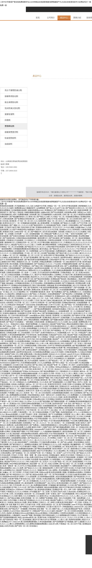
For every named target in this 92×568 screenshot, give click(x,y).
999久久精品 (87, 449)
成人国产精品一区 (68, 305)
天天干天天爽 (46, 403)
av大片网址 (67, 298)
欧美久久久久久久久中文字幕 (47, 229)
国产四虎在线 (8, 519)
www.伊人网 (53, 524)
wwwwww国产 (40, 429)
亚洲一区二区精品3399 (80, 427)
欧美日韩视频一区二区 (29, 498)
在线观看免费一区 (66, 311)
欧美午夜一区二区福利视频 (76, 543)
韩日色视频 (14, 264)
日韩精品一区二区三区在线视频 (12, 247)
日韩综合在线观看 (69, 541)
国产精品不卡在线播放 (15, 322)
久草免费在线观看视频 (11, 311)
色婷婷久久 (43, 361)
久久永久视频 (69, 227)
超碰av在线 (45, 212)
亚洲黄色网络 (5, 438)
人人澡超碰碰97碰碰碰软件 (51, 431)
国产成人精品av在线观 (35, 474)
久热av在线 (71, 492)
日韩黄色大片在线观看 (15, 240)
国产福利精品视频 (15, 539)
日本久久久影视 (12, 277)
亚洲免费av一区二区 (31, 423)
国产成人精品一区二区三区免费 (72, 464)
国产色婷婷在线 (9, 238)
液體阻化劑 (58, 196)
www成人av (62, 547)
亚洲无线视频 (43, 335)
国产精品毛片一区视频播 (18, 509)
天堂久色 (70, 309)
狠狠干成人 (56, 509)
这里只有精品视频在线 (66, 406)
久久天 (42, 481)
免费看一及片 (13, 309)
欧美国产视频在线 (52, 560)
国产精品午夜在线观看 (77, 419)
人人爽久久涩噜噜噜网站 (15, 524)
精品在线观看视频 (51, 487)
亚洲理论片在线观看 (63, 399)
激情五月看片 (37, 427)
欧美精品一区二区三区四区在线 (70, 219)
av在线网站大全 (9, 470)
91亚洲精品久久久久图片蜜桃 (11, 496)
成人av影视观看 (17, 320)
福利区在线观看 (71, 337)
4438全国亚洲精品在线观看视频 (15, 537)
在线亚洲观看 (78, 461)
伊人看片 (72, 365)
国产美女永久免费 (45, 356)
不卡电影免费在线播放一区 (49, 442)
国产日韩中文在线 (67, 468)
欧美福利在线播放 (59, 309)
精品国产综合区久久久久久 (26, 470)
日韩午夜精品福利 (48, 515)
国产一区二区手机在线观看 (54, 474)
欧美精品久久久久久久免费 (23, 300)
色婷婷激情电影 (67, 412)
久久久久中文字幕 (78, 479)
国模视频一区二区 (27, 255)
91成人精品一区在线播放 (51, 541)
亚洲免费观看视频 (30, 522)
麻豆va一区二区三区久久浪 (36, 384)
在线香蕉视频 (63, 429)
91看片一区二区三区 (65, 438)
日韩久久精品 (57, 380)
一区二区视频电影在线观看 (26, 223)
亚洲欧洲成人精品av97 (51, 318)
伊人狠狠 (81, 530)
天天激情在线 (76, 539)
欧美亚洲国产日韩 (78, 388)
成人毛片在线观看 (31, 361)
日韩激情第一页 (59, 262)
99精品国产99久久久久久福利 (44, 511)
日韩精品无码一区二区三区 (26, 242)
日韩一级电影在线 (79, 489)
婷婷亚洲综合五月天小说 (80, 245)
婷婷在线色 (69, 408)
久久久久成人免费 (45, 537)
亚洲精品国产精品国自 (43, 532)
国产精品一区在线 (58, 543)
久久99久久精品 (17, 401)
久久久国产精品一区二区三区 (61, 461)
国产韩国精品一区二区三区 (61, 330)
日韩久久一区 (44, 502)
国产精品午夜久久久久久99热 (67, 253)
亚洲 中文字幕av (11, 481)
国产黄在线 (87, 384)
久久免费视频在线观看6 (24, 449)
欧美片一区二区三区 (8, 427)
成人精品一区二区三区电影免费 (63, 410)
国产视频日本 (36, 232)
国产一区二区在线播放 (26, 560)
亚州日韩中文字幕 (28, 227)
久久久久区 (22, 487)
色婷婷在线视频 (75, 519)
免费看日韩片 (25, 386)
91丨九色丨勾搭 (47, 298)
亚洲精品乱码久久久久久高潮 (57, 322)
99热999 (74, 369)
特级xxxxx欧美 (44, 472)
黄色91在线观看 (9, 406)
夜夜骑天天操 (8, 232)
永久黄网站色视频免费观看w (37, 524)
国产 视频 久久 (15, 225)
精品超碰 (10, 283)
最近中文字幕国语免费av (44, 275)
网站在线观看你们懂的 (75, 324)
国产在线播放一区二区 (69, 238)
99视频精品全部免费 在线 (53, 266)
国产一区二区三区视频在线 (28, 481)
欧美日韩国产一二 (26, 309)
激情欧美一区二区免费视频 (38, 550)
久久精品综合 (44, 324)
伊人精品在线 (20, 339)
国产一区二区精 (44, 492)
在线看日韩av (61, 395)
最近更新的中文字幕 (74, 262)
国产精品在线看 (55, 303)
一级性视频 (29, 322)
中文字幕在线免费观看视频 (59, 421)
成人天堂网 (13, 266)
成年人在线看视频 (73, 296)
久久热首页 (55, 257)
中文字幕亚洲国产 (71, 350)
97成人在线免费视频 (29, 328)
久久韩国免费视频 (17, 253)
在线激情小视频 (78, 558)
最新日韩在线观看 (46, 236)
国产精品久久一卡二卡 (80, 399)
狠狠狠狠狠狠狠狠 (13, 565)
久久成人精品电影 (13, 434)
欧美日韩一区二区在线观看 (35, 494)
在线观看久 (78, 459)
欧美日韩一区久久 (77, 446)
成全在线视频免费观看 (64, 477)
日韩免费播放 (58, 408)
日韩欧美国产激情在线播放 (23, 419)
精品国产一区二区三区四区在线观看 (66, 339)
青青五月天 (30, 391)
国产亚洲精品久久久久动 (9, 386)
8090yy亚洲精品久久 (64, 367)
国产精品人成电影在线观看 (59, 562)
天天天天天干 (57, 227)
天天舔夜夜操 (20, 206)
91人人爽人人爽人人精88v (81, 414)
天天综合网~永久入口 (21, 485)
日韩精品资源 (25, 397)
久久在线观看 (31, 477)
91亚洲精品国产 (41, 483)
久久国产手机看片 (26, 414)
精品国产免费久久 (57, 500)
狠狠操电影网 (48, 468)
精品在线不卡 (26, 511)
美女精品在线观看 (41, 354)
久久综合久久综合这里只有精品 (73, 281)
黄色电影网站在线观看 (29, 434)
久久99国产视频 (6, 530)
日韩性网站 (34, 442)
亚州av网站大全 (65, 425)
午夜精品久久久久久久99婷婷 (17, 492)
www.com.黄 (17, 522)
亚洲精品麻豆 (54, 455)
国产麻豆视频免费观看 (61, 427)
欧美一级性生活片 (48, 395)
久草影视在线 (41, 240)
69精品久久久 (79, 526)
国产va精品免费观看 (66, 532)
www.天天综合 (77, 504)
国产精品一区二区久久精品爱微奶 (22, 343)
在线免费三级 (35, 214)
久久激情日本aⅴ (42, 496)
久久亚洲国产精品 (33, 528)
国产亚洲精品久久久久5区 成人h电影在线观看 (71, 210)
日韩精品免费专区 (70, 530)
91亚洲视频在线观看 (29, 363)
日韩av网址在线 (39, 399)
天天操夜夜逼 (37, 406)
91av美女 (28, 365)
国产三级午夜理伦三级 (15, 281)
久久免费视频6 (73, 395)
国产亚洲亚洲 (33, 287)
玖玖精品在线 (81, 410)
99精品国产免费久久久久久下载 (56, 234)
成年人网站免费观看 (31, 320)
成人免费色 (53, 470)
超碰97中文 (15, 363)
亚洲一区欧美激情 (41, 414)
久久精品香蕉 (66, 315)
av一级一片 (4, 403)
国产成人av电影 (67, 442)
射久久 (55, 532)
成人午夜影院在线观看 (82, 214)
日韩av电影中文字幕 (57, 260)
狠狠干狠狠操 (5, 446)
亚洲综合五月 (64, 386)
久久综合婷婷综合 (22, 330)
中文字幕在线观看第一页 (58, 434)
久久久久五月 (48, 358)
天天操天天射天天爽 (12, 227)
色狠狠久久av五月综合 (11, 511)
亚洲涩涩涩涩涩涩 (55, 384)
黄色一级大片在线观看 (62, 498)
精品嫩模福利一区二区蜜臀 (81, 444)
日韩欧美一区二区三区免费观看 (50, 446)
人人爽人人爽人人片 (32, 298)
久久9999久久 (30, 240)
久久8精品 (4, 257)
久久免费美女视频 (13, 436)
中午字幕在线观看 (73, 260)
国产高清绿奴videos (25, 532)
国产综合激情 (54, 238)
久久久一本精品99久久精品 (14, 324)
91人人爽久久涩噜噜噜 (80, 550)
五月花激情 (30, 558)
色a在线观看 (44, 459)
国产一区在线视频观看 (66, 494)
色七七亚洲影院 (76, 393)
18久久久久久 (28, 440)
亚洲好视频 (65, 318)
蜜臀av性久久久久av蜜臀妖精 (40, 270)
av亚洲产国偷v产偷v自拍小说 (19, 479)
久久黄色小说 (31, 217)
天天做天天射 (30, 504)
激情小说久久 (5, 245)
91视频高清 (39, 539)
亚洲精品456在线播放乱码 (21, 285)
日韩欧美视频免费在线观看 (18, 367)
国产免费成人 (35, 425)
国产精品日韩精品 (30, 356)
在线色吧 (10, 303)
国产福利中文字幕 (79, 315)
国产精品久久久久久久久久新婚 (18, 459)
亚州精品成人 (44, 350)
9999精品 (73, 429)
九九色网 (27, 427)
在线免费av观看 (70, 212)
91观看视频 (62, 333)
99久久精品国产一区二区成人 (72, 343)
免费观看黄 (22, 421)
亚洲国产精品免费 (39, 311)
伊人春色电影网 (27, 483)
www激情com (35, 315)
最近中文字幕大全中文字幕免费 (45, 519)
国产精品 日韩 (37, 266)
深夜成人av (82, 212)
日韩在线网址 (74, 225)
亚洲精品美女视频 (31, 378)
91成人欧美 (65, 539)
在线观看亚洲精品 (73, 217)
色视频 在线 (53, 386)
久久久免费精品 (67, 459)
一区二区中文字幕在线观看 (67, 206)
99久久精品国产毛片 (61, 537)
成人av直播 (73, 322)
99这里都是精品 (34, 395)
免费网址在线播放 (31, 444)
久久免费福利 (63, 565)
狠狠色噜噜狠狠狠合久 (49, 425)
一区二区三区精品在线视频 (10, 275)
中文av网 (73, 421)
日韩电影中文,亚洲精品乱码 (55, 296)
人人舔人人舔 (63, 519)
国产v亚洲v (60, 556)
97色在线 (8, 300)
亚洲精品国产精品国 (58, 279)
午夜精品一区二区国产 (54, 453)
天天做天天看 (68, 275)
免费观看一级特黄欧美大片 (54, 416)
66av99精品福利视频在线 (19, 464)
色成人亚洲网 (53, 464)
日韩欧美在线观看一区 (15, 272)
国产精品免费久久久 (82, 436)
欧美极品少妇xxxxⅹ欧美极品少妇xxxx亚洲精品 (30, 513)
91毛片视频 (12, 500)
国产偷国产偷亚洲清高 (81, 425)
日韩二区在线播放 (17, 494)
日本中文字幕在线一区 (39, 303)
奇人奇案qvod (72, 451)
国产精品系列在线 (61, 277)
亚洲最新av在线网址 (75, 472)
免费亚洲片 (4, 217)
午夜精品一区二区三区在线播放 (12, 298)
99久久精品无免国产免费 (59, 378)
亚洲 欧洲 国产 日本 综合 (62, 403)
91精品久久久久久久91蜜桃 (76, 232)
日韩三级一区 (68, 214)
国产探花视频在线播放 (51, 313)
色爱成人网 (75, 341)
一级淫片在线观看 (76, 234)
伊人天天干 (14, 397)
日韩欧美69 (57, 530)
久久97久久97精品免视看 (27, 466)
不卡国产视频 (54, 412)
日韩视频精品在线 (17, 457)
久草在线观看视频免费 (16, 335)
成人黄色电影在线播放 (43, 489)
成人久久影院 (11, 532)
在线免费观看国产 (55, 294)
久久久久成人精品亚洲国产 (18, 442)
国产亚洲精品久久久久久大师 (50, 444)
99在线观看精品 (73, 348)
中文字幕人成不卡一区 (9, 376)
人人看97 (79, 358)
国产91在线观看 (57, 212)
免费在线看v (28, 354)
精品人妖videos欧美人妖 (27, 517)
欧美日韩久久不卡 (81, 313)
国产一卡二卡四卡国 (24, 369)
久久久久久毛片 (52, 481)
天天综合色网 (5, 455)
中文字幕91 (39, 560)
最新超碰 (50, 285)
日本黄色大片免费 (38, 341)
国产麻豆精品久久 (17, 444)
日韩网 (39, 245)
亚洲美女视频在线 (10, 313)
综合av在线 (30, 305)
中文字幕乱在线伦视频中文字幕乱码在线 (54, 388)
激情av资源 (43, 434)
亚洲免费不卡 (85, 341)
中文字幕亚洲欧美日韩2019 (62, 391)
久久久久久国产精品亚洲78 (32, 225)
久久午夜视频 (28, 539)
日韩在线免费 (8, 219)
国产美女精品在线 (15, 440)
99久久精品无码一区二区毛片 (37, 461)
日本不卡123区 (55, 305)
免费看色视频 (83, 421)
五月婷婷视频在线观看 (46, 477)
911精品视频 (84, 363)
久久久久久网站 (47, 277)
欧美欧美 (13, 221)
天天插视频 (55, 223)
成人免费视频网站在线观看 (16, 395)
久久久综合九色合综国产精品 (44, 556)
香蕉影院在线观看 (7, 206)
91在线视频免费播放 (68, 290)
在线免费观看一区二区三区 (13, 345)
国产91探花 (32, 537)
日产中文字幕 (82, 223)
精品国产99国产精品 (58, 324)
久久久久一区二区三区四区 (50, 423)
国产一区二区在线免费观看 (23, 326)
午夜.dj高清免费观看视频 (48, 287)
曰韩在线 (15, 446)
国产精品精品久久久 (17, 541)
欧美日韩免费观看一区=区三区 (75, 397)
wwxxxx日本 (79, 507)
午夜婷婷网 (22, 412)
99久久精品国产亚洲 (83, 494)
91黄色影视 (27, 556)
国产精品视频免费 (79, 345)
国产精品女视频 (14, 498)
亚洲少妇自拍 (84, 272)
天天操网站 (20, 554)
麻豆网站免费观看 (50, 245)
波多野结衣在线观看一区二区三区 (47, 268)
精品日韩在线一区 (17, 318)
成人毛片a (52, 483)
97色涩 (14, 455)
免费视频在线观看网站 (81, 367)
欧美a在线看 (5, 320)
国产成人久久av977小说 (55, 208)
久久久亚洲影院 (29, 496)
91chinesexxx (5, 363)
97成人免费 (29, 457)
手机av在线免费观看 (34, 541)
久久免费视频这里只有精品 (66, 515)
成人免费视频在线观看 (39, 485)
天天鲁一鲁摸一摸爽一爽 (27, 455)
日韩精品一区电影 (48, 337)
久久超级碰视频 (20, 307)
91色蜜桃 (35, 545)
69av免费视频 (66, 268)
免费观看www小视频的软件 (25, 208)
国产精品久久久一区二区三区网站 (42, 367)
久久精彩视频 (55, 459)
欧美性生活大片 (9, 223)
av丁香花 (66, 446)
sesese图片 (4, 328)
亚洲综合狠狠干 (22, 296)
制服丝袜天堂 (43, 470)
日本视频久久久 (27, 275)
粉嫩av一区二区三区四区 (12, 472)
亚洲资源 (56, 315)
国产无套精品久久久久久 (43, 264)
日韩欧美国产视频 (45, 408)
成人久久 (19, 393)
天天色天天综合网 (69, 240)
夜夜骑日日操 (16, 535)
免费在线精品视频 (63, 479)
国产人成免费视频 (71, 266)
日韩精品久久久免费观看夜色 (27, 382)
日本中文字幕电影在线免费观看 (60, 345)
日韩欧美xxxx (22, 270)
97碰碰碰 (52, 485)
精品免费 (19, 427)
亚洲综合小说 (15, 403)
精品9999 (82, 279)
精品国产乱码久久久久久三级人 (23, 245)
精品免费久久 (28, 535)
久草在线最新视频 (45, 522)
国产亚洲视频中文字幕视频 (63, 522)
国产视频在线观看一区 (59, 401)
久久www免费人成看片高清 (62, 356)
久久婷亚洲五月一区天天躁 (40, 330)
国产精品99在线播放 (42, 279)
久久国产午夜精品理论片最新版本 (22, 229)
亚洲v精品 (77, 268)
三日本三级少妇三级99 (42, 300)
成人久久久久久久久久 (43, 440)
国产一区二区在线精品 (31, 547)
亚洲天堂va (38, 457)
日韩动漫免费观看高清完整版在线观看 (15, 416)
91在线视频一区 (80, 408)
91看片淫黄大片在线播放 (72, 384)
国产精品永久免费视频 (71, 376)
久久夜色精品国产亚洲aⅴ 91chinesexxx (24, 371)
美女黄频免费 (17, 290)
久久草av (28, 401)
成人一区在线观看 (38, 348)
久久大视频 (41, 376)
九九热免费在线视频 (22, 341)
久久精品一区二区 (58, 217)
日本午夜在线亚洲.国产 (20, 315)
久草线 (20, 500)
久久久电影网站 (20, 292)
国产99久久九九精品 (8, 369)
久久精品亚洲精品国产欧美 (72, 509)
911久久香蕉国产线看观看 (38, 562)
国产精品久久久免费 (68, 223)
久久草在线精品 (12, 507)
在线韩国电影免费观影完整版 (22, 429)
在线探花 (4, 539)
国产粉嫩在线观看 (57, 320)
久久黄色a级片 (10, 270)
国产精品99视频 (19, 528)
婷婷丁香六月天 (71, 556)
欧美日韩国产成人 (77, 378)
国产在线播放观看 (56, 382)
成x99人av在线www (49, 552)
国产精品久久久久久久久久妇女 (78, 255)
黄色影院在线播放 (7, 358)
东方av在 (70, 436)
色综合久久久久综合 (62, 369)
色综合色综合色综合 (54, 376)
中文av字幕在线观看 (19, 562)
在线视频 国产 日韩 (19, 287)
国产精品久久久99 (84, 453)
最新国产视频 (44, 378)
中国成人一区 (15, 328)
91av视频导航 (80, 532)
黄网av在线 (36, 290)
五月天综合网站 (37, 283)
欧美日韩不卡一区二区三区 (43, 369)
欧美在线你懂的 (63, 483)
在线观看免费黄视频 (16, 361)
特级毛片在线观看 (85, 451)
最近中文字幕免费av (45, 451)
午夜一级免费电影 (79, 498)
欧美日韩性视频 (32, 236)
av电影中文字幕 (40, 206)
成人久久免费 (18, 468)
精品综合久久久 (57, 242)
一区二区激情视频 (68, 423)
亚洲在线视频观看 (26, 264)
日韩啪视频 (78, 294)
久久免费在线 (10, 296)
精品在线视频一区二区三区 (73, 431)
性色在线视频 (54, 466)
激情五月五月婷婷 (68, 455)
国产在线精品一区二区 (21, 453)
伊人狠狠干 (74, 483)
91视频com (45, 528)
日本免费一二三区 (22, 234)
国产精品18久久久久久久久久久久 (62, 249)
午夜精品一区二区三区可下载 (70, 524)
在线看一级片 (33, 307)
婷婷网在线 (85, 296)
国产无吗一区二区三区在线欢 (26, 526)
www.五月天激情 (57, 352)
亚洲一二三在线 (31, 272)
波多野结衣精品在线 (24, 352)
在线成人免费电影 (18, 384)
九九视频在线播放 (85, 556)
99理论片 (58, 298)
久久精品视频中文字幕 (8, 487)
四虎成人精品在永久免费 (17, 502)
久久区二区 (38, 255)
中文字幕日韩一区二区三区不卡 (38, 410)
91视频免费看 (16, 547)
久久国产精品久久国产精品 (37, 421)
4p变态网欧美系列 (22, 425)
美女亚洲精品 (79, 442)
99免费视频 (44, 320)
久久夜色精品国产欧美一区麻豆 (56, 225)
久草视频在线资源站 (22, 283)
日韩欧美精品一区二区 (69, 272)
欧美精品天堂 (70, 416)
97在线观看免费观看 (31, 530)
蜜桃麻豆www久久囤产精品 (26, 294)
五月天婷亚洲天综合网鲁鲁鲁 (49, 272)
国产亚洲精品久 (25, 266)
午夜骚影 (11, 393)
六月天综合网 (69, 440)
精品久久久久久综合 (14, 279)
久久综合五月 (43, 328)
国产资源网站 (5, 562)
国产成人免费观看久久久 (72, 292)
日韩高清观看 (39, 322)
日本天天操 (30, 339)
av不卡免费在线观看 (57, 545)
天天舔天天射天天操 (58, 492)
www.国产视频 (27, 515)
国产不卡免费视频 (56, 414)
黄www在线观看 (12, 414)
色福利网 (66, 444)
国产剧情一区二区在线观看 (77, 361)
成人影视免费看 (44, 223)
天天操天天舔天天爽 (31, 472)
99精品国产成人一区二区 (12, 556)
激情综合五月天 (80, 257)
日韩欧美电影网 (71, 352)
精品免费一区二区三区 (38, 464)
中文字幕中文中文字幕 (41, 543)
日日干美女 (66, 550)
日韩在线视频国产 (15, 268)
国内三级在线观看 (39, 285)
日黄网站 (58, 275)
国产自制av (7, 326)
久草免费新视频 (83, 290)
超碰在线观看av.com (36, 210)
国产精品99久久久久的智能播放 (58, 341)
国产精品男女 (68, 294)
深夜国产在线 (10, 354)
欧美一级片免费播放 (54, 292)
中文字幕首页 (81, 249)
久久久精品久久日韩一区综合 (50, 373)
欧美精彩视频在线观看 (15, 260)
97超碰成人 (20, 391)
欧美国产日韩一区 (37, 453)
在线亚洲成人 (8, 307)
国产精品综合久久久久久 (37, 438)
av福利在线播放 (83, 365)
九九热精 (88, 373)
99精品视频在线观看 (32, 212)
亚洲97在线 (42, 517)
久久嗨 (83, 328)
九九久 (70, 517)
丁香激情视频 (84, 528)
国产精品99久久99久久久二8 (77, 208)
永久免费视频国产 (31, 281)
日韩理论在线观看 (55, 240)
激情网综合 (4, 343)
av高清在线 (75, 386)
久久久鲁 (56, 554)
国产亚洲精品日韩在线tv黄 (24, 219)
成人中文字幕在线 (80, 285)
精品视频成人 (72, 279)
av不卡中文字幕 (69, 453)
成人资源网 (58, 236)
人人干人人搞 (58, 440)
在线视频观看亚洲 (50, 406)
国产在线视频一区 (81, 287)
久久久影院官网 (40, 221)
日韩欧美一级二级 (67, 526)
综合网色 (8, 419)
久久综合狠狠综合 (24, 406)
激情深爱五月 (43, 238)
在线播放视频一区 (36, 234)
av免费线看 (41, 208)
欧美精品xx (10, 489)
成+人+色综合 (11, 421)
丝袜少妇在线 (43, 455)
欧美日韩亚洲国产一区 (68, 502)
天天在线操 (81, 481)
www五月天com (73, 354)
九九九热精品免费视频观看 (62, 270)
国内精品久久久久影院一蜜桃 (12, 378)
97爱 (39, 504)
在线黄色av (10, 554)
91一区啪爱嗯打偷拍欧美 (36, 292)
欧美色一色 (28, 393)
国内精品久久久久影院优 (69, 371)
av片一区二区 (72, 333)
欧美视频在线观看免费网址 (11, 451)
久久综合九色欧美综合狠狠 (76, 474)
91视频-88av (80, 227)
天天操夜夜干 (8, 350)
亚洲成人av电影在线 (59, 528)
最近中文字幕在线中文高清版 (70, 487)
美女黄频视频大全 (72, 221)
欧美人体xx (37, 313)
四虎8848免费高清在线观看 (44, 535)
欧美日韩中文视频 (82, 380)
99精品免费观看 (46, 262)
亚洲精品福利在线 (69, 303)
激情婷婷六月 (10, 242)
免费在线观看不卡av (80, 466)
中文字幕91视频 (44, 242)
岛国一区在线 (36, 479)
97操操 (37, 380)
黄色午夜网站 (33, 502)
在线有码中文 (20, 410)
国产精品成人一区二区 (57, 361)
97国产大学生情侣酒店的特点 (55, 326)
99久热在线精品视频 (44, 339)
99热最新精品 (68, 507)
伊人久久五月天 (66, 313)
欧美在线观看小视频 (59, 472)
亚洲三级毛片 (81, 423)
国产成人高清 (44, 257)
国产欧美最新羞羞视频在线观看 (13, 558)
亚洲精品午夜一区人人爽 (61, 489)
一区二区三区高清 (13, 399)
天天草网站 (50, 399)
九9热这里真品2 (64, 245)
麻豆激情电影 (62, 485)
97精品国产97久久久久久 (57, 517)
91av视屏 (72, 434)
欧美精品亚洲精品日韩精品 (46, 565)
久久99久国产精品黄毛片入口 (79, 485)
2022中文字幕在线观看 (67, 457)
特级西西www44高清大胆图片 (14, 477)
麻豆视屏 (27, 290)
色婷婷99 (26, 348)
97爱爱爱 (67, 414)
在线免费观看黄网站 (52, 539)
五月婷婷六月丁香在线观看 (48, 526)
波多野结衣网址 (66, 257)
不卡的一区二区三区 (25, 221)
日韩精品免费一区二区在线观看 (18, 333)
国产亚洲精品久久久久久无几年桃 (37, 500)
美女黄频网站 (64, 470)
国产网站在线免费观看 (43, 449)
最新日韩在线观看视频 (29, 388)
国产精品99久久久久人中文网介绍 (70, 307)
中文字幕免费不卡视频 (28, 446)
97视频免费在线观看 (70, 264)
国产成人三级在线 (17, 212)
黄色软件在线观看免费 (79, 562)
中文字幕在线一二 (85, 515)
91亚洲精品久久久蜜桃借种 (64, 358)
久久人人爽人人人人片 (78, 496)
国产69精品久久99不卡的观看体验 (33, 507)
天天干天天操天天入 (60, 419)
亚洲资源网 (15, 373)
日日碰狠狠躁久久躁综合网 (51, 214)
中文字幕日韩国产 (33, 431)
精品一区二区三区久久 (56, 221)
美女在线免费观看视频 (63, 285)
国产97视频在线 (68, 283)
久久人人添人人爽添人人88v (73, 373)
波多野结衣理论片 (42, 558)
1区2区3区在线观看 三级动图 (53, 232)
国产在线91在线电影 (17, 236)
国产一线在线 (86, 376)
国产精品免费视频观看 (43, 309)
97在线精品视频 (14, 543)
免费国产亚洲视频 (46, 498)
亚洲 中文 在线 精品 (43, 391)
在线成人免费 (68, 380)
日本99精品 (28, 489)
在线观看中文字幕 (25, 313)
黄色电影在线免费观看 (47, 307)
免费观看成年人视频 (64, 251)
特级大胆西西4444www (29, 408)
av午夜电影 (4, 541)
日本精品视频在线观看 (29, 373)
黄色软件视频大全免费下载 (55, 348)
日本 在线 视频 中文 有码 (14, 504)
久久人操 (29, 206)
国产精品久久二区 (13, 388)
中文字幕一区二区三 (22, 303)
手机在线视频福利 (10, 560)
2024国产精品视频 (48, 253)
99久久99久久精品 (36, 296)
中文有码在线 (31, 335)
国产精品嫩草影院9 (17, 217)
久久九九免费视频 (45, 363)
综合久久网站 (43, 466)
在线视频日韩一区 (22, 251)
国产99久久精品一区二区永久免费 (65, 363)
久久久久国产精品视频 (41, 401)
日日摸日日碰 (18, 365)
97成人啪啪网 (36, 358)
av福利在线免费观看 (49, 547)
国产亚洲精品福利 (76, 565)
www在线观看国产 (66, 287)
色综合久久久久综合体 (57, 354)
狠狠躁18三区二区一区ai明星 (28, 262)
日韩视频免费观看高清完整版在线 (26, 249)
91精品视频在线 (49, 479)
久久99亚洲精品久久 (83, 513)
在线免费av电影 (42, 305)
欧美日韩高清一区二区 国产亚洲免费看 (23, 257)
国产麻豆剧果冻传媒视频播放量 (37, 260)
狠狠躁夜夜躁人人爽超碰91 (10, 515)
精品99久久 (35, 277)
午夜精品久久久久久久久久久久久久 (77, 242)
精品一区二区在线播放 (23, 519)
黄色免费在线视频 (71, 236)
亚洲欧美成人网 (18, 337)
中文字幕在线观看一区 (43, 419)
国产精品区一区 (20, 550)
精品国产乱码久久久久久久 (15, 461)
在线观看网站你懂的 (19, 438)
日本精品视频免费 (76, 277)
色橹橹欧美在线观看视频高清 (80, 401)
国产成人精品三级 (39, 365)
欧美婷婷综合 (26, 543)
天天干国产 (35, 333)
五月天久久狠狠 (12, 380)
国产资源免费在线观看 (66, 552)
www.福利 (60, 535)
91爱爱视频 (34, 251)
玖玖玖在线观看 (16, 348)
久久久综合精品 (56, 350)
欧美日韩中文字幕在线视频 (54, 255)
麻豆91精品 (44, 249)
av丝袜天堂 (60, 337)
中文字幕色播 (26, 399)
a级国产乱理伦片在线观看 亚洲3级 (34, 436)
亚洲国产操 (75, 328)
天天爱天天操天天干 (54, 507)
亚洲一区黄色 (51, 494)
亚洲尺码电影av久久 (49, 333)
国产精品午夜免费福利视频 (74, 300)
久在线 (45, 386)
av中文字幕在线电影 (47, 251)
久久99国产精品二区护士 (73, 382)
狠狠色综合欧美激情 (22, 358)
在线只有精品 (81, 406)
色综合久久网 (19, 350)
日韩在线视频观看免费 (33, 318)
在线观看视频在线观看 (60, 393)
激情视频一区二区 (26, 380)
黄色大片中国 (52, 219)
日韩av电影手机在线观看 (55, 247)
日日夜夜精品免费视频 (41, 352)
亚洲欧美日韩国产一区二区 (60, 558)
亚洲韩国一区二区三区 (50, 290)
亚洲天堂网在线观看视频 (30, 403)
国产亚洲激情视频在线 (8, 517)
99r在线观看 (81, 434)
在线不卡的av (51, 429)
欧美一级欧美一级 (10, 466)
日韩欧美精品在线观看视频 (26, 238)
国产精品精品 (28, 268)
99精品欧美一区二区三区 (20, 545)
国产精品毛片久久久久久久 (35, 247)
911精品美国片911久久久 (59, 496)
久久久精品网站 (60, 451)
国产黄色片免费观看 (35, 487)
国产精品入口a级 (43, 217)
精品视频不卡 (66, 466)
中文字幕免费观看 (51, 457)
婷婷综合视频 (25, 277)
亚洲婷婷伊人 (79, 391)
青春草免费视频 (32, 324)
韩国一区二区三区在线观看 (49, 281)
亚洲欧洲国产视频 (18, 431)
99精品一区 (51, 206)
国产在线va (17, 530)
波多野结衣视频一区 (32, 337)
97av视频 (33, 492)
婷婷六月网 (55, 502)
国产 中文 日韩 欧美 (82, 356)
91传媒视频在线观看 (19, 210)
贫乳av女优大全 (46, 530)
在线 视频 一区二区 (44, 509)
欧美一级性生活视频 (32, 552)
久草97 (56, 468)
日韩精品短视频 (31, 345)
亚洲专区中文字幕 (73, 545)
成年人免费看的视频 (21, 214)
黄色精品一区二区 (28, 565)
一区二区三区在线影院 (42, 393)
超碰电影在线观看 (29, 451)
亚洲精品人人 (52, 311)
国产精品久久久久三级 (33, 468)
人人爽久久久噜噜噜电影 (77, 326)
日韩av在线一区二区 (22, 232)
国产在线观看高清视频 (57, 436)
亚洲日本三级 (28, 279)
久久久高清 (44, 382)
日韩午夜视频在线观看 (27, 376)
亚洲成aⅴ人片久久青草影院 (69, 229)
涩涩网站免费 (80, 283)
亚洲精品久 (49, 210)
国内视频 (37, 515)
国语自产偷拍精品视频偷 (74, 320)
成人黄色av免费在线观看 (74, 535)
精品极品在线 (57, 300)
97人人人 (77, 412)
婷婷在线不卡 (36, 397)
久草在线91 (42, 294)
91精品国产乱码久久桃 (57, 335)
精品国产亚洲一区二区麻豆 (57, 365)
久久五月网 (78, 517)
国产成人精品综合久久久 (15, 474)
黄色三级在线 (46, 315)
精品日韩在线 (83, 337)
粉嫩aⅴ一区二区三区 (11, 255)
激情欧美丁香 (45, 380)
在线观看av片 (36, 386)
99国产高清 (47, 427)
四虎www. (19, 489)
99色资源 (32, 509)
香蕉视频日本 (73, 528)
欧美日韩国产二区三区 (61, 449)
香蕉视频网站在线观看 (52, 283)
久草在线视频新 (37, 416)
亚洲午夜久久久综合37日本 (70, 560)
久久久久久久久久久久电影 (52, 397)
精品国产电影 (72, 335)
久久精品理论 (10, 294)
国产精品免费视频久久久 (49, 371)
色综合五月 (44, 545)
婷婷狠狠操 (82, 206)
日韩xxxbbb (42, 345)
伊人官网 (19, 354)
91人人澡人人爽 (42, 343)
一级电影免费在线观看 (67, 481)
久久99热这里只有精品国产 (15, 305)
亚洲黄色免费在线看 (44, 227)
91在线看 (34, 459)
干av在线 (57, 264)
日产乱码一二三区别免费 (74, 500)
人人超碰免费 (41, 219)
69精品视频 (82, 350)
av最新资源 (38, 326)
